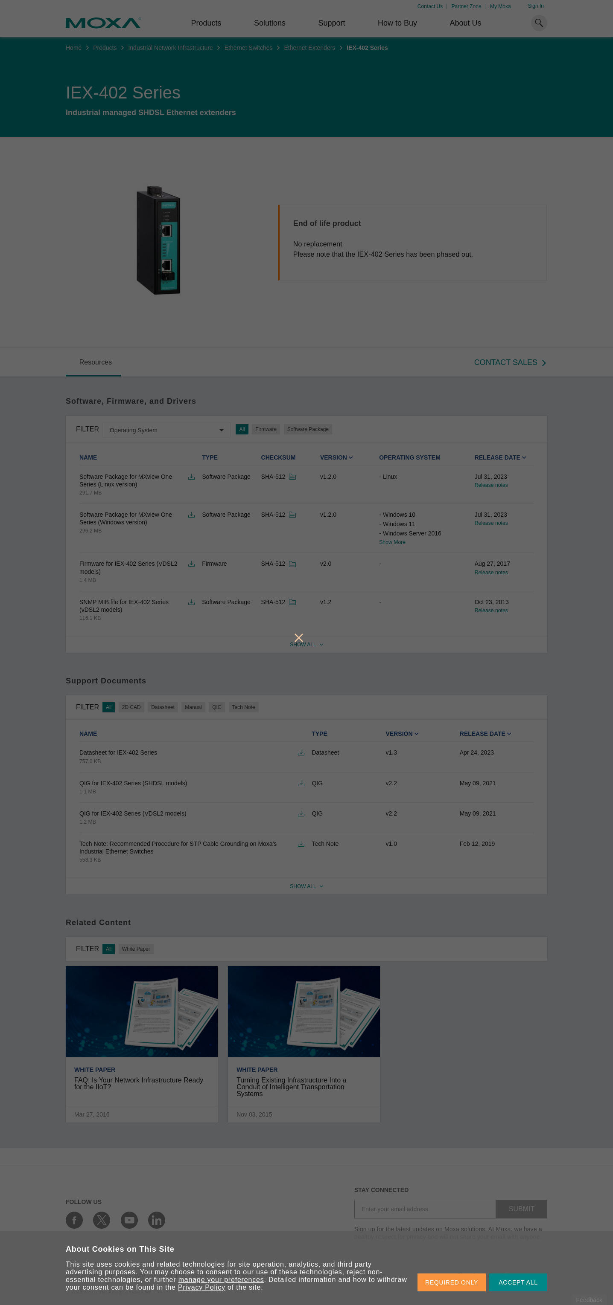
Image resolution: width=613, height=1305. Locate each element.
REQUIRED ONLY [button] (451, 1282)
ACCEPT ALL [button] (518, 1282)
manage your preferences (221, 1279)
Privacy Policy (201, 1287)
